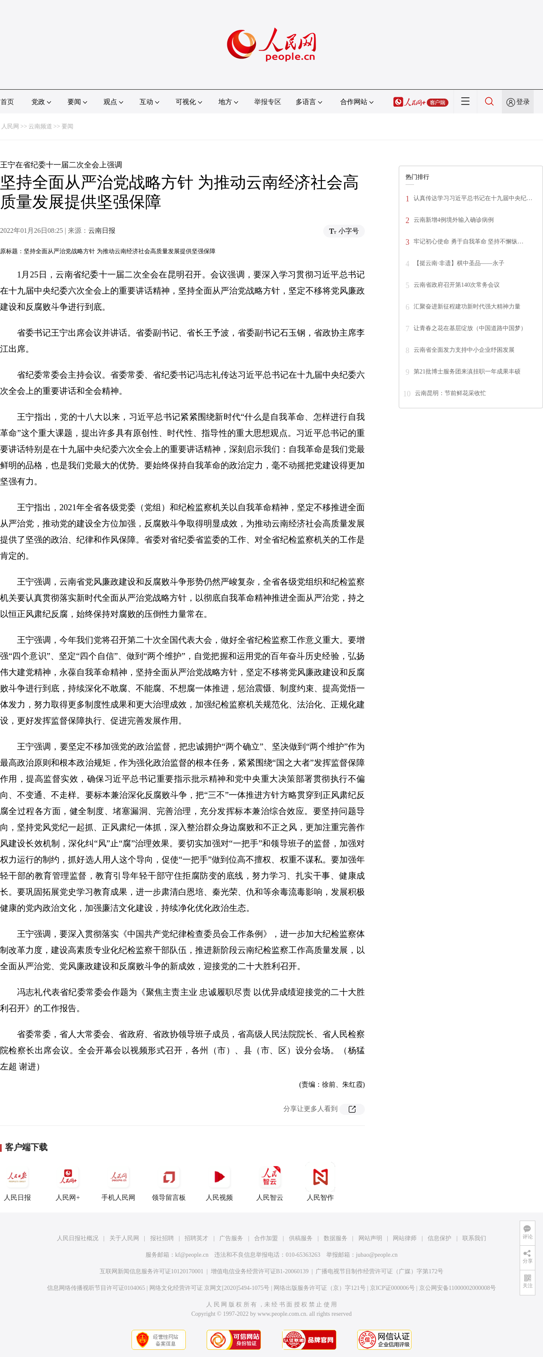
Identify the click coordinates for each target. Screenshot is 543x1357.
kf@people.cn (192, 1255)
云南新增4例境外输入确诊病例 (454, 220)
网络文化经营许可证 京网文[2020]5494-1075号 (209, 1288)
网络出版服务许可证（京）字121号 (320, 1288)
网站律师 (405, 1238)
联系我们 (474, 1238)
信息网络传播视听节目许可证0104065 (96, 1288)
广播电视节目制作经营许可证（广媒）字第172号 (379, 1271)
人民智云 (270, 1181)
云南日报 (101, 230)
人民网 (10, 126)
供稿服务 (301, 1238)
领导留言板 (169, 1181)
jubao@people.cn (376, 1255)
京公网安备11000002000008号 (457, 1288)
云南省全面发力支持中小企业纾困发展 (464, 350)
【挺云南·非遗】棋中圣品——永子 (459, 263)
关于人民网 (124, 1238)
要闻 (67, 126)
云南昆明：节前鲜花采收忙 (450, 393)
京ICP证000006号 (392, 1288)
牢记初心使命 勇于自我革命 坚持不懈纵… (468, 241)
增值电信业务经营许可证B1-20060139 (260, 1271)
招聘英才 (196, 1238)
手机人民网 (118, 1181)
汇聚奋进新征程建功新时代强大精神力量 (467, 306)
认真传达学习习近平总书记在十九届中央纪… (473, 198)
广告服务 (231, 1238)
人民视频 (219, 1181)
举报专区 (267, 101)
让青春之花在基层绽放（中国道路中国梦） (470, 328)
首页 (7, 101)
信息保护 (439, 1238)
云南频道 (40, 126)
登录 (523, 101)
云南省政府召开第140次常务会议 (457, 285)
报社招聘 (162, 1238)
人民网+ (68, 1181)
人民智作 (320, 1181)
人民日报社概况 (77, 1238)
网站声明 (370, 1238)
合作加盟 (266, 1238)
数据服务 (335, 1238)
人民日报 (17, 1181)
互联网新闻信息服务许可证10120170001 (152, 1271)
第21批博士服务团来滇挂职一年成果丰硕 (467, 371)
